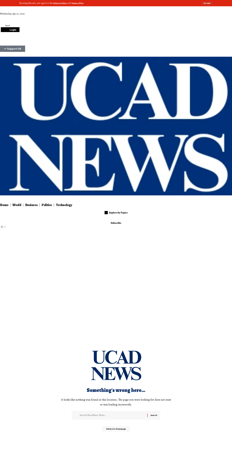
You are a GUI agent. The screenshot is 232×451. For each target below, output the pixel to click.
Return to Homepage (116, 430)
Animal (56, 17)
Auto (24, 17)
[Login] (10, 29)
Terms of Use (79, 3)
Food (65, 17)
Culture (33, 17)
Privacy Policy (60, 3)
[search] (116, 25)
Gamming (45, 17)
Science (15, 17)
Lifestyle (4, 17)
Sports (73, 17)
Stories (83, 17)
